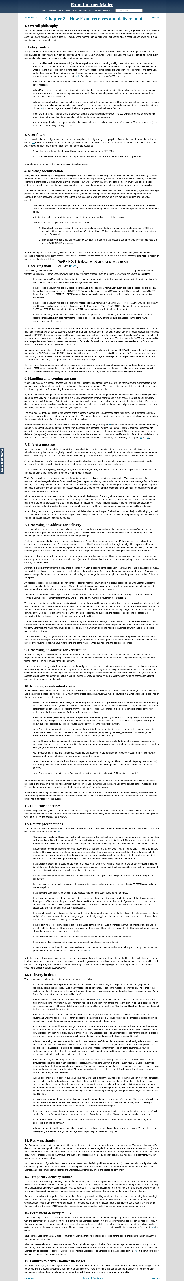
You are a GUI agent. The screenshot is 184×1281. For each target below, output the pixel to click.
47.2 (135, 1251)
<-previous (30, 17)
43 (151, 122)
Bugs (90, 11)
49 (91, 481)
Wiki (85, 11)
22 (33, 142)
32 (86, 1105)
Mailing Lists (76, 11)
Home (43, 11)
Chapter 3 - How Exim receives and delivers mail (94, 18)
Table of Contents (93, 1278)
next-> (156, 17)
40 (77, 76)
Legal (111, 11)
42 (42, 108)
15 (141, 437)
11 (89, 950)
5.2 (77, 341)
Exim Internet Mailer (92, 4)
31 (110, 424)
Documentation (64, 11)
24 (148, 437)
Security (97, 11)
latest (73, 266)
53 (91, 419)
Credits (105, 11)
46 (153, 1227)
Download (52, 11)
